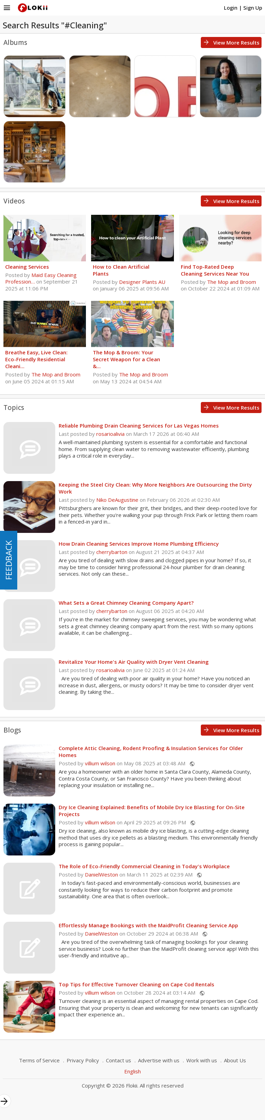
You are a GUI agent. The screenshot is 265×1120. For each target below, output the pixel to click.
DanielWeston (101, 874)
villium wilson (100, 763)
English (132, 1071)
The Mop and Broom (231, 281)
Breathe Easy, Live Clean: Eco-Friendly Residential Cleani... (36, 359)
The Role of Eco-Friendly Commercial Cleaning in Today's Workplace (144, 866)
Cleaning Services (27, 266)
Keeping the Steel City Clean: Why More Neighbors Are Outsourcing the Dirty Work (155, 488)
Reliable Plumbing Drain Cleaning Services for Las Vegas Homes (139, 425)
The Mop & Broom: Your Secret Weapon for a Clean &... (126, 359)
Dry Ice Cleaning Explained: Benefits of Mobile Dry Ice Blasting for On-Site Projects (152, 810)
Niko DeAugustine (117, 499)
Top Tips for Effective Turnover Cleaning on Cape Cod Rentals (136, 984)
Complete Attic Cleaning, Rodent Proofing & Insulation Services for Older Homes (151, 751)
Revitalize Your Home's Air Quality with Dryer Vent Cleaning (134, 661)
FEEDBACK (8, 560)
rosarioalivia (110, 433)
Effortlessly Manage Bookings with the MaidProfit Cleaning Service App (148, 925)
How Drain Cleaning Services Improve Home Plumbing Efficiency (139, 543)
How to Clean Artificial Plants (121, 270)
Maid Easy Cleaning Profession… (41, 278)
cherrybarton (111, 551)
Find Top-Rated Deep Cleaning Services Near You (215, 270)
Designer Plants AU (142, 281)
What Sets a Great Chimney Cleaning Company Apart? (126, 602)
